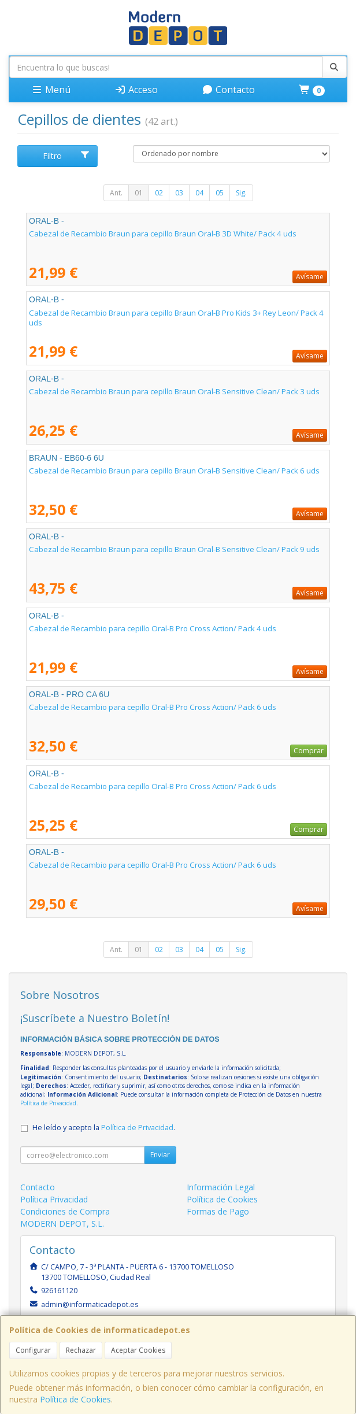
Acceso (136, 89)
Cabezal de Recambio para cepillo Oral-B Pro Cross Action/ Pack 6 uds (152, 707)
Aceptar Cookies (138, 1350)
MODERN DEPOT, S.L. (62, 1223)
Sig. (241, 193)
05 (220, 193)
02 (159, 193)
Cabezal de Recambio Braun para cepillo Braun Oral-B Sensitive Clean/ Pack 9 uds (174, 549)
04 (199, 193)
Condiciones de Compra (65, 1211)
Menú (51, 89)
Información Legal (221, 1187)
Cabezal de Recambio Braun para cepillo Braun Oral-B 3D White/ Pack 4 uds (162, 233)
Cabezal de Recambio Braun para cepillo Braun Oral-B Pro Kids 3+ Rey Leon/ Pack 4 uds (176, 318)
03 (179, 193)
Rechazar (81, 1350)
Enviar (160, 1155)
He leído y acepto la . (103, 1127)
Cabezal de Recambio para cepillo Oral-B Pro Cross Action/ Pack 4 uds (152, 628)
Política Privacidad (54, 1199)
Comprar (309, 751)
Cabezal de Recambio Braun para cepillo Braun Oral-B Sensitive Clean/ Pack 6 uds (174, 470)
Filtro (66, 155)
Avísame (310, 277)
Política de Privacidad (48, 1103)
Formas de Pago (218, 1211)
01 (139, 193)
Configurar (33, 1350)
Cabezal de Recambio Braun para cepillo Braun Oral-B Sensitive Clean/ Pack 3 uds (174, 391)
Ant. (116, 193)
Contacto (228, 89)
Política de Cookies (75, 1399)
